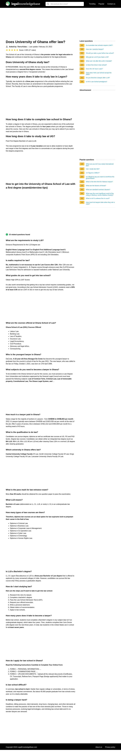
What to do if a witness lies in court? (98, 198)
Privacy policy (110, 747)
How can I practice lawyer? (95, 49)
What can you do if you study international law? (99, 164)
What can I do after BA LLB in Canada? (99, 61)
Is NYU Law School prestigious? (96, 81)
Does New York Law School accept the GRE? (98, 73)
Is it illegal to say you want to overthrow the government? (100, 177)
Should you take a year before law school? (100, 53)
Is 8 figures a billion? (92, 173)
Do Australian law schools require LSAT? (99, 45)
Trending (92, 4)
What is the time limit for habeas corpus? (99, 182)
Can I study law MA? (93, 169)
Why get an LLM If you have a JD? (97, 57)
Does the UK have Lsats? (94, 69)
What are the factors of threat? (96, 185)
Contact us (111, 4)
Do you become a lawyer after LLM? (98, 78)
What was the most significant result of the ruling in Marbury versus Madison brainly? (100, 194)
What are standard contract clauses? (98, 189)
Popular (101, 4)
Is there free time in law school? (96, 65)
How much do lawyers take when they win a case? (100, 203)
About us (98, 747)
